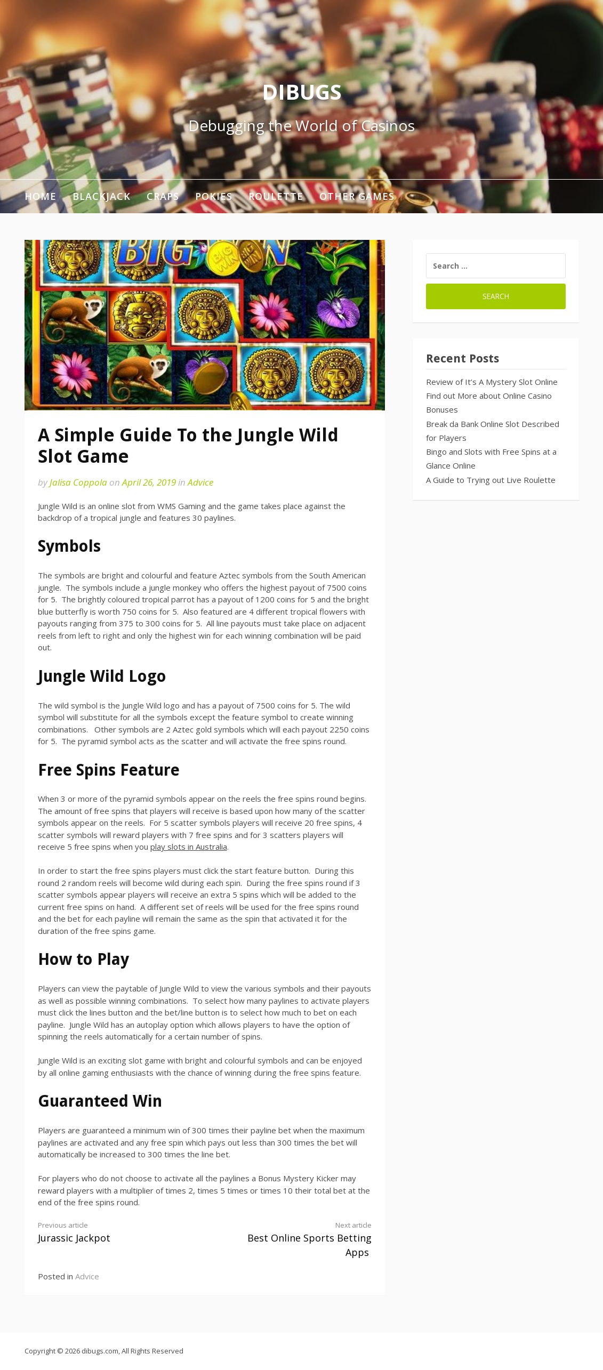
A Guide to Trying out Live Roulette (491, 479)
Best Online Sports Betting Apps (296, 1239)
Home (41, 196)
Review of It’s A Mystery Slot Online (492, 381)
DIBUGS (302, 91)
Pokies (213, 196)
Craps (163, 196)
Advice (200, 482)
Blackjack (102, 196)
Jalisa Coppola (78, 482)
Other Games (357, 196)
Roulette (275, 196)
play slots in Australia (188, 846)
